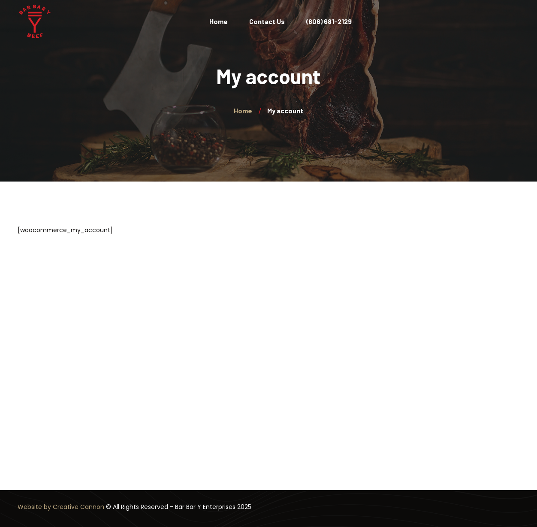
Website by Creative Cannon (61, 507)
